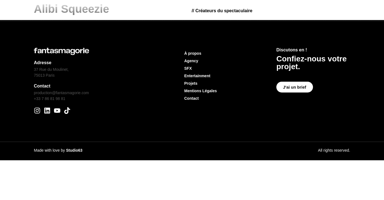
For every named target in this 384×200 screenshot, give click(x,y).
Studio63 (74, 150)
